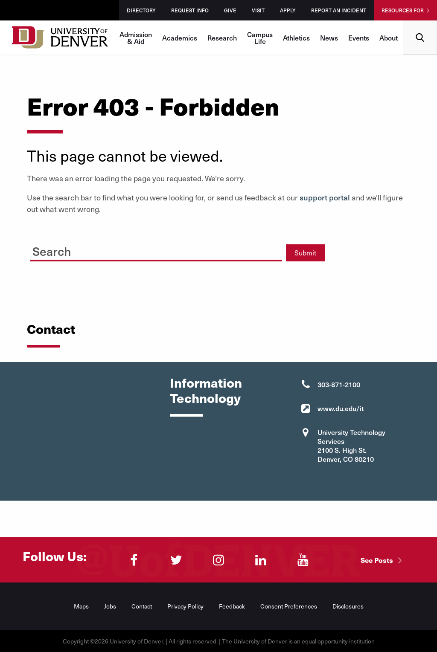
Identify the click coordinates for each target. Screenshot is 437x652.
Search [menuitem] (420, 23)
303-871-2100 (339, 384)
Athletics (296, 37)
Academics (179, 37)
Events (358, 37)
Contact (141, 606)
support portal (325, 197)
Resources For (403, 10)
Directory (141, 10)
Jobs (110, 606)
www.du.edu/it (341, 408)
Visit (258, 10)
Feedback (232, 606)
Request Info (190, 10)
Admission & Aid (135, 37)
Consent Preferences (288, 606)
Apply (288, 10)
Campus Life (260, 37)
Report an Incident (338, 10)
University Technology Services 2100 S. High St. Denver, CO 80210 (351, 445)
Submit (305, 252)
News (329, 37)
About (388, 37)
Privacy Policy (185, 606)
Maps (81, 606)
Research (222, 37)
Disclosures (348, 606)
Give (230, 10)
